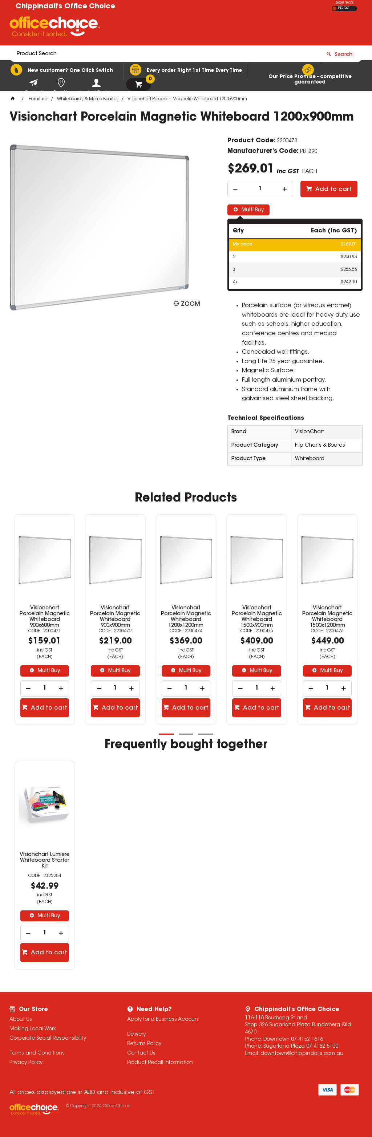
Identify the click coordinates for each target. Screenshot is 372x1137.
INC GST (343, 8)
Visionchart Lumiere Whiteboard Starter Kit (44, 860)
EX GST (334, 9)
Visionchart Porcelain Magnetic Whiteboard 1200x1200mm (186, 617)
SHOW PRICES (344, 3)
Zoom (190, 304)
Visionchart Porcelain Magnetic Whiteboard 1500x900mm (257, 617)
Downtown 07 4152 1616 (293, 1039)
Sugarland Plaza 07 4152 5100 (300, 1046)
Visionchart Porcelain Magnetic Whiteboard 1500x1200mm (327, 617)
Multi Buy (252, 210)
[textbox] (143, 28)
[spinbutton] (260, 189)
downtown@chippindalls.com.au (301, 1053)
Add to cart (333, 189)
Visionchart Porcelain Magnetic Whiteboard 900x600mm (45, 617)
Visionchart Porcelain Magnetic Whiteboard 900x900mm (115, 617)
